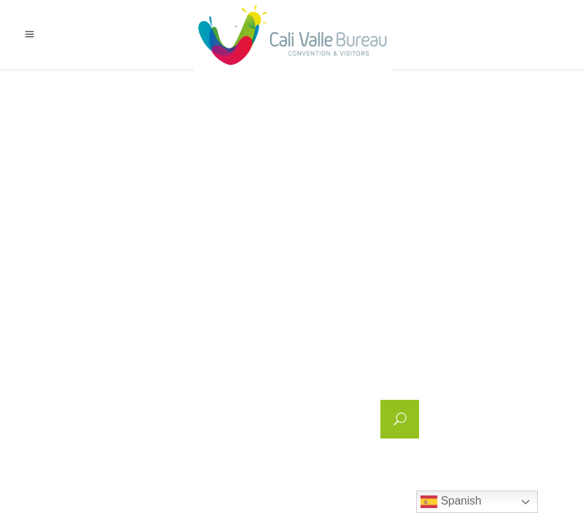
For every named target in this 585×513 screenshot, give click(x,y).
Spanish (450, 501)
